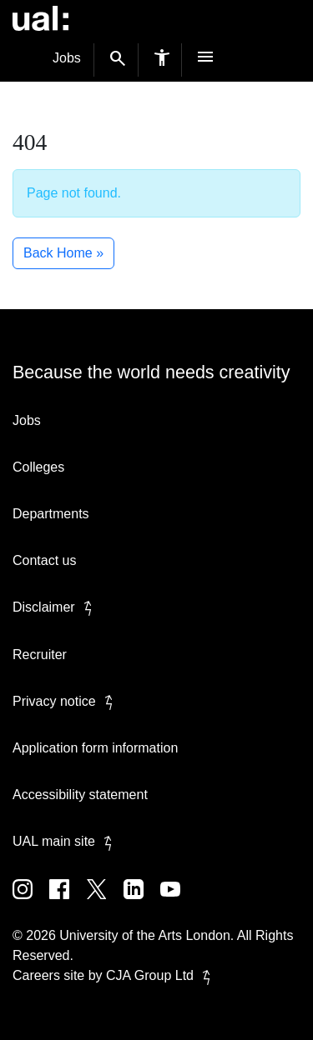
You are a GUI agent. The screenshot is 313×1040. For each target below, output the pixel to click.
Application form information (95, 748)
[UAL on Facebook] (67, 901)
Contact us (44, 560)
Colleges (38, 467)
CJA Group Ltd (161, 975)
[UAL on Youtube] (177, 901)
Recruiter (40, 655)
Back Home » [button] (63, 253)
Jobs (67, 58)
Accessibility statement (80, 795)
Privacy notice (66, 701)
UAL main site (66, 841)
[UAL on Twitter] (105, 901)
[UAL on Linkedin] (142, 901)
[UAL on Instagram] (31, 901)
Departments (51, 514)
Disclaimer (55, 607)
